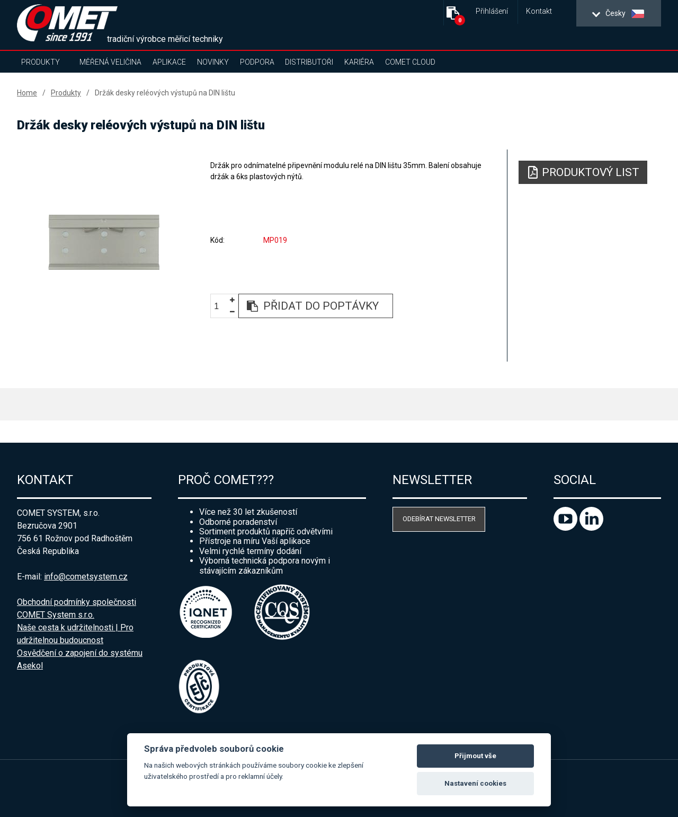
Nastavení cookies (475, 783)
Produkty (40, 62)
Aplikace (169, 62)
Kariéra (359, 62)
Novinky (213, 62)
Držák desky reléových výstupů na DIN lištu (165, 93)
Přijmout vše (475, 756)
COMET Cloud (410, 62)
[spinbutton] (220, 306)
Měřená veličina (110, 62)
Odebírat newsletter (439, 519)
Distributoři (309, 62)
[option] (104, 242)
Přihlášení (492, 11)
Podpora (257, 62)
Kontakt (539, 11)
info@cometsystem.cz (86, 577)
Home (27, 93)
